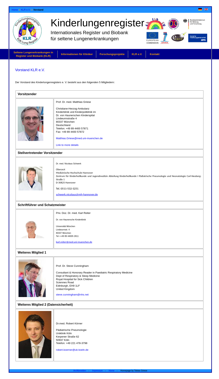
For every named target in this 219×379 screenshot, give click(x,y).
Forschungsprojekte (112, 54)
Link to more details (67, 145)
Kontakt (155, 54)
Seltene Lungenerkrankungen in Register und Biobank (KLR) (33, 54)
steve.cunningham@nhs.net (72, 294)
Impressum (97, 370)
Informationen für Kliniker (77, 54)
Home (15, 9)
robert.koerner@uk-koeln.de (72, 349)
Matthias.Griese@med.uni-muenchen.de (79, 138)
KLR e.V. (25, 9)
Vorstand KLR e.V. (30, 70)
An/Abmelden (79, 370)
